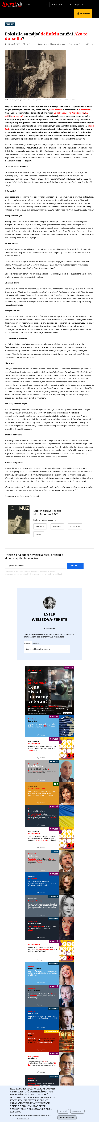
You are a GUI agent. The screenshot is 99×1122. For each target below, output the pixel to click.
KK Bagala (32, 878)
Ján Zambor (33, 856)
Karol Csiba (33, 1058)
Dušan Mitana (34, 991)
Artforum (57, 526)
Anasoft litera (35, 672)
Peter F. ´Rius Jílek (35, 766)
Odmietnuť (77, 1111)
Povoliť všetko (67, 1118)
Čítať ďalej (67, 713)
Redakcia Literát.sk (36, 811)
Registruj (79, 4)
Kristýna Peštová (35, 901)
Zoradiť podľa (56, 4)
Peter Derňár (33, 1080)
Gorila (38, 534)
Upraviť (63, 1111)
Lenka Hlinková (34, 968)
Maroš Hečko (33, 1013)
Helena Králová (34, 923)
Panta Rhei (33, 721)
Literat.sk (12, 2)
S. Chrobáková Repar (37, 788)
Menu (28, 4)
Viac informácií (23, 1119)
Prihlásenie (85, 13)
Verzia (30, 1036)
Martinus (40, 526)
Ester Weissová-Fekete (49, 616)
